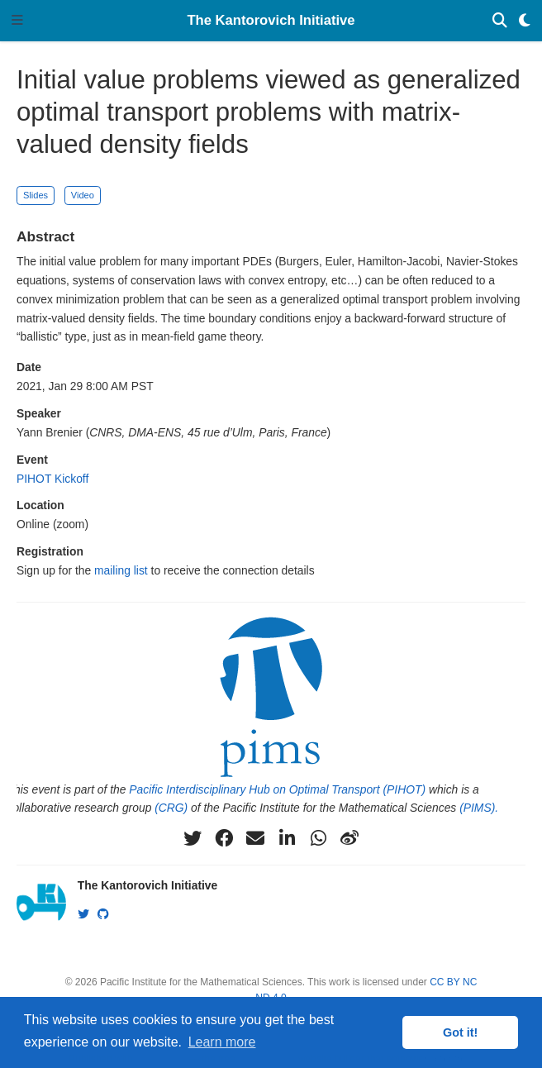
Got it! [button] (460, 1032)
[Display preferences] (524, 21)
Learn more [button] (222, 1042)
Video (82, 195)
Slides (35, 195)
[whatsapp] (318, 838)
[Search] (499, 21)
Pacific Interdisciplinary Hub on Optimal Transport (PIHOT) (277, 789)
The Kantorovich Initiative (270, 20)
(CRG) (171, 807)
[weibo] (349, 838)
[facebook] (224, 838)
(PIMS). (478, 807)
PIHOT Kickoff (52, 478)
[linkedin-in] (286, 838)
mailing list (121, 570)
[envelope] (255, 838)
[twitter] (192, 838)
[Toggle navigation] (17, 21)
